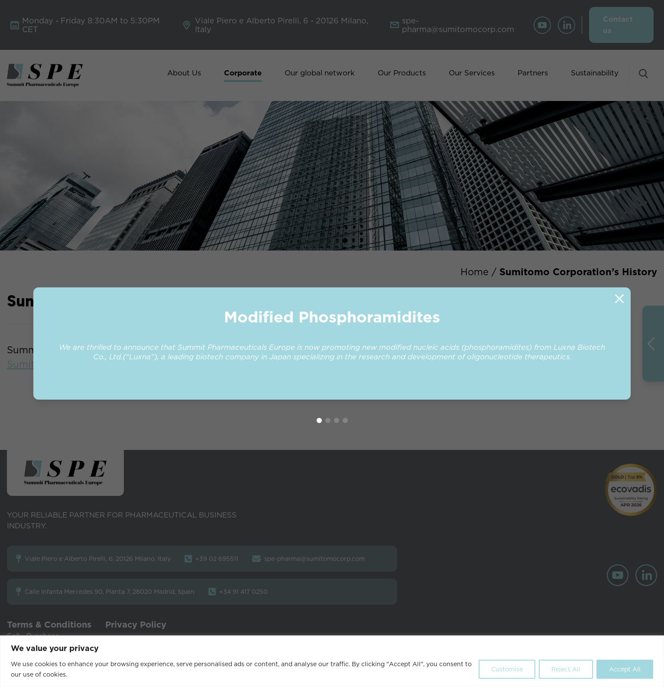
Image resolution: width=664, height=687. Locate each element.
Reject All (565, 669)
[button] (625, 343)
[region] (332, 661)
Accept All (625, 669)
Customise (507, 669)
